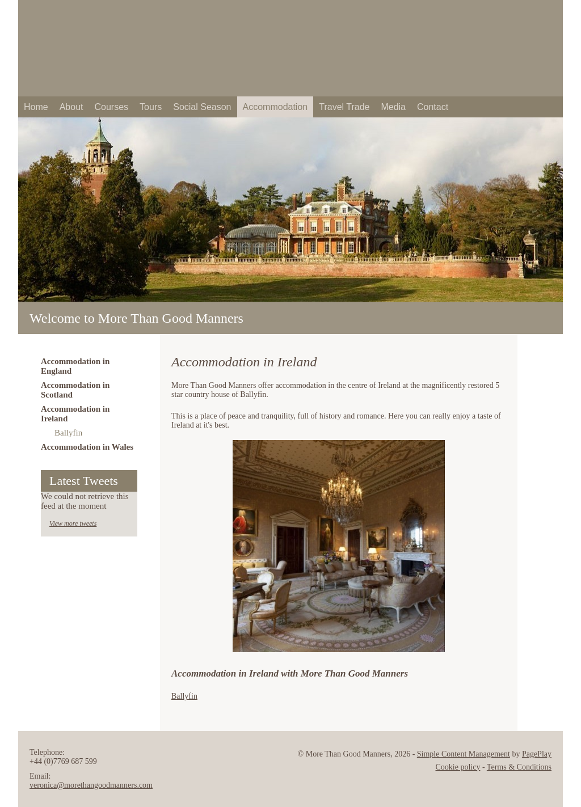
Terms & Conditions (519, 767)
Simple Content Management (463, 754)
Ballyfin (184, 696)
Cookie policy (458, 767)
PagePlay (536, 754)
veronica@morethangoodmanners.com (91, 785)
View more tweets (72, 523)
